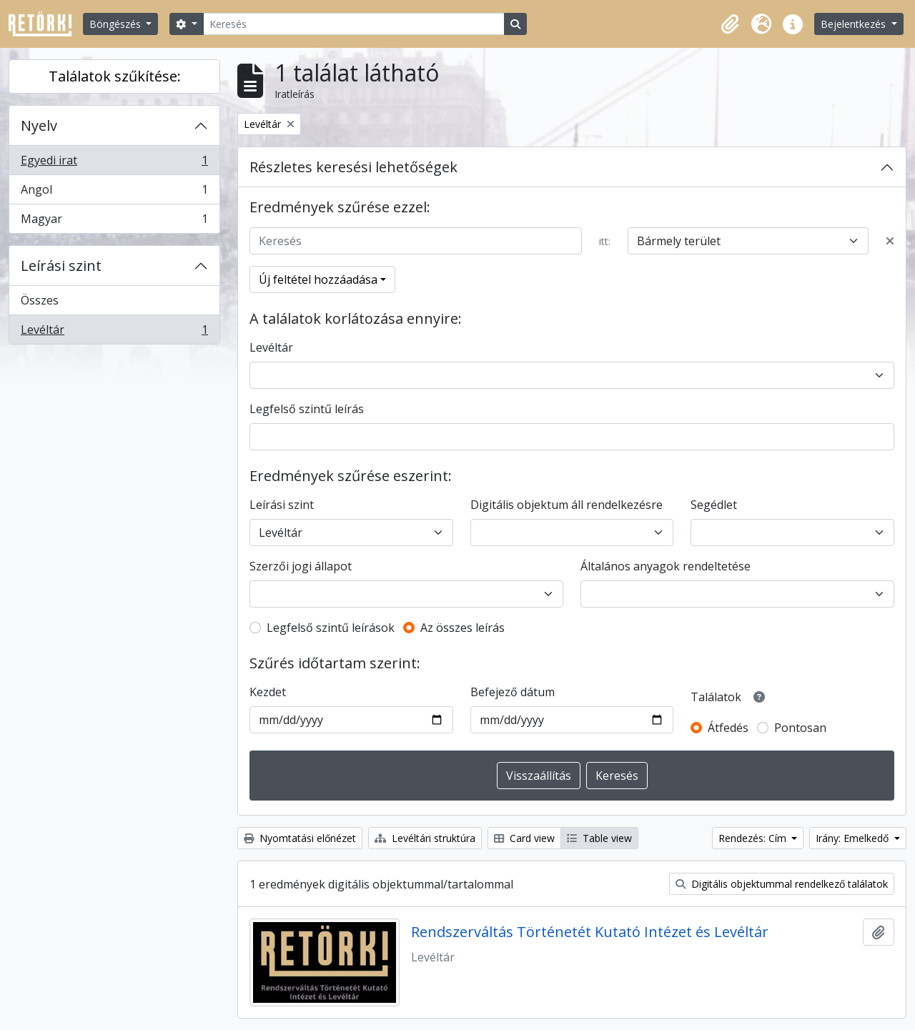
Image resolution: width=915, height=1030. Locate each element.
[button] (730, 24)
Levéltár (114, 332)
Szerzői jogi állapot (300, 566)
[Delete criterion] (890, 240)
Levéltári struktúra (425, 838)
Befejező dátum (512, 692)
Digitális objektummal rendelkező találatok (782, 884)
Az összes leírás (462, 627)
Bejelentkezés (855, 24)
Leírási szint (61, 265)
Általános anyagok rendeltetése (665, 566)
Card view (524, 838)
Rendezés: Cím (753, 838)
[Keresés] (354, 24)
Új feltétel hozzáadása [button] (318, 279)
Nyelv (39, 125)
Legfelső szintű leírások (331, 627)
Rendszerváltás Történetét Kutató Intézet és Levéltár (589, 932)
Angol (114, 192)
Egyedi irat (114, 163)
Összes (40, 300)
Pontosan (800, 728)
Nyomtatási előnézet (300, 838)
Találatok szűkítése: (115, 76)
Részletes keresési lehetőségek (353, 167)
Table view (599, 838)
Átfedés (728, 728)
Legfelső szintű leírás (306, 409)
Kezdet (267, 692)
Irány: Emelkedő (853, 838)
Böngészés (116, 24)
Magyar (114, 221)
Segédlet (714, 504)
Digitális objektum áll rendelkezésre (566, 504)
